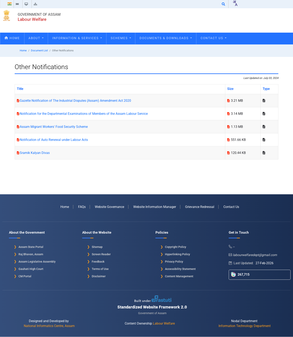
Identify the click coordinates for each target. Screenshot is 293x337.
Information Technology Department (245, 324)
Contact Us (213, 38)
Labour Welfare (32, 19)
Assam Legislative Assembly (37, 260)
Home (12, 38)
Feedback (98, 260)
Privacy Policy (174, 260)
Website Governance (109, 205)
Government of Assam (39, 14)
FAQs (82, 205)
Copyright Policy (175, 245)
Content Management (179, 274)
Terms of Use (100, 267)
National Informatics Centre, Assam (49, 324)
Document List (39, 50)
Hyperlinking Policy (177, 252)
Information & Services (77, 38)
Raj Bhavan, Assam (31, 252)
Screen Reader (101, 252)
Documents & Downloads (166, 38)
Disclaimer (99, 274)
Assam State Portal (31, 245)
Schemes (121, 38)
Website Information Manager (154, 205)
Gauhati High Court (31, 267)
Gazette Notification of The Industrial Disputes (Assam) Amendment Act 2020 (75, 101)
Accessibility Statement (180, 267)
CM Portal (25, 274)
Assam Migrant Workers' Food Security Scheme (54, 127)
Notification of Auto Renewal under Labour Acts (54, 140)
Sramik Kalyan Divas (35, 153)
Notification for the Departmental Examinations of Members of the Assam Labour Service (84, 114)
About (36, 38)
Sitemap (97, 245)
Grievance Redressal (199, 205)
